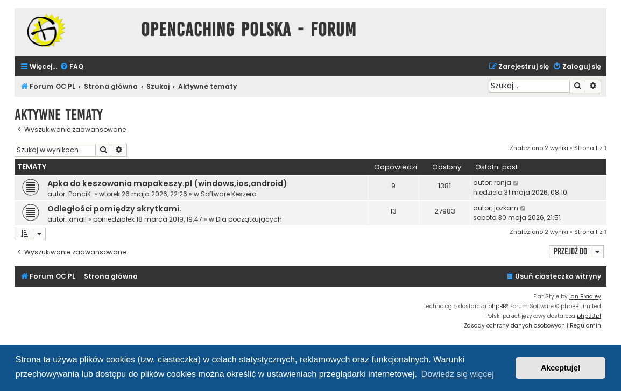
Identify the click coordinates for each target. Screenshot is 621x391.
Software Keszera (229, 193)
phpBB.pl (589, 316)
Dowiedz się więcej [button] (457, 374)
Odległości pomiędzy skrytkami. (114, 208)
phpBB (497, 306)
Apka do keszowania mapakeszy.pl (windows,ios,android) (167, 183)
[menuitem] (71, 67)
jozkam (506, 207)
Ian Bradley (585, 297)
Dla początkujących (249, 219)
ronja (502, 182)
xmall (77, 219)
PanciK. (80, 193)
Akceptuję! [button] (561, 368)
